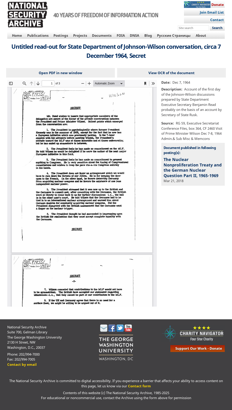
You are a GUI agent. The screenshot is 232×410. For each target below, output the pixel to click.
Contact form (139, 386)
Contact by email (22, 364)
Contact (217, 19)
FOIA (121, 35)
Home (17, 35)
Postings (60, 35)
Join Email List (212, 12)
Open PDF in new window (60, 73)
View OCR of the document (171, 73)
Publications (37, 35)
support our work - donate (198, 348)
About (201, 35)
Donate (217, 4)
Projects (80, 35)
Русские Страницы (174, 35)
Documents (101, 35)
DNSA (134, 35)
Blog (148, 35)
